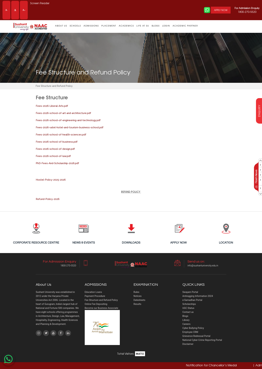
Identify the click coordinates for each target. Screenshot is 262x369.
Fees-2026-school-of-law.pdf (53, 156)
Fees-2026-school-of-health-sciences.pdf (61, 134)
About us (61, 25)
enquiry (259, 111)
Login (166, 25)
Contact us (188, 312)
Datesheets (139, 300)
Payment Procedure (95, 296)
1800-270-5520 (247, 10)
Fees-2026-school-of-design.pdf (55, 148)
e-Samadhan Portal (192, 300)
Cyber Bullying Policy (193, 328)
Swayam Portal (190, 292)
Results (137, 304)
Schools (75, 25)
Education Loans (93, 292)
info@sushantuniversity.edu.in (202, 265)
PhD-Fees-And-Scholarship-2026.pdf (57, 163)
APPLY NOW (220, 10)
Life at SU (143, 25)
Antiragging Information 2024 (197, 296)
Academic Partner (185, 25)
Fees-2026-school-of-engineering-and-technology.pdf (68, 120)
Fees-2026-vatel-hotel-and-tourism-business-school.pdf (69, 127)
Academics (126, 25)
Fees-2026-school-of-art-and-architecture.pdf (63, 113)
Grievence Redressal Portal (196, 336)
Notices (138, 296)
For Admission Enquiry (247, 8)
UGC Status (188, 308)
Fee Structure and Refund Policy (101, 300)
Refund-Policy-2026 (47, 199)
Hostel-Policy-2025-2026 (51, 179)
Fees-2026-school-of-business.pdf (57, 141)
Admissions (91, 25)
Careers (186, 324)
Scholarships (189, 304)
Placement (108, 25)
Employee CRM (190, 332)
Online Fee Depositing (96, 304)
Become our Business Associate (101, 308)
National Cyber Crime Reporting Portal (202, 340)
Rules (136, 292)
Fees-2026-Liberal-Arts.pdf (52, 105)
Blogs (156, 25)
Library (185, 320)
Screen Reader (40, 3)
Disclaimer (187, 344)
